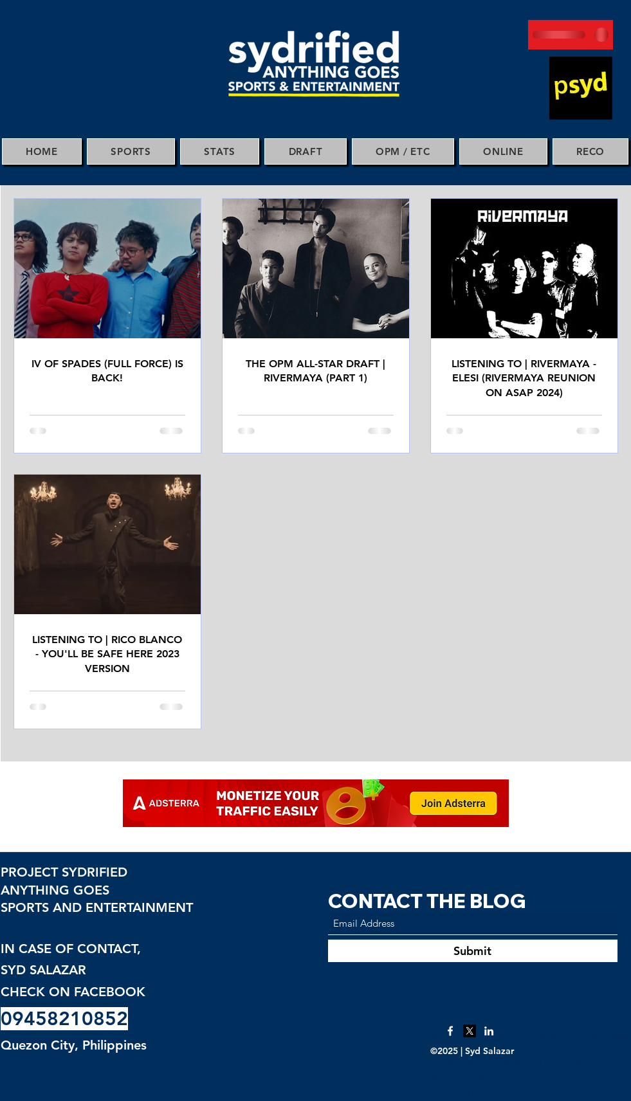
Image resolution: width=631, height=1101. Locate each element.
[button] (131, 151)
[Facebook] (450, 1030)
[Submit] (472, 951)
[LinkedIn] (488, 1030)
